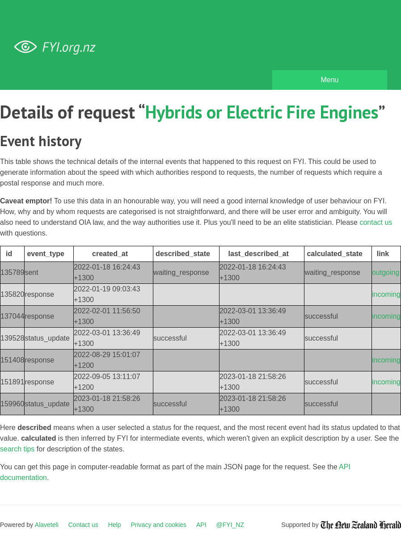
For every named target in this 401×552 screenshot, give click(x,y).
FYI (58, 47)
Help (114, 524)
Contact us (83, 524)
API (201, 524)
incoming (386, 294)
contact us (375, 222)
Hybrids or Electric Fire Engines (261, 111)
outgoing (385, 272)
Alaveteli (47, 524)
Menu (329, 80)
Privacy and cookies (158, 524)
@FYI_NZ (230, 524)
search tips (17, 449)
